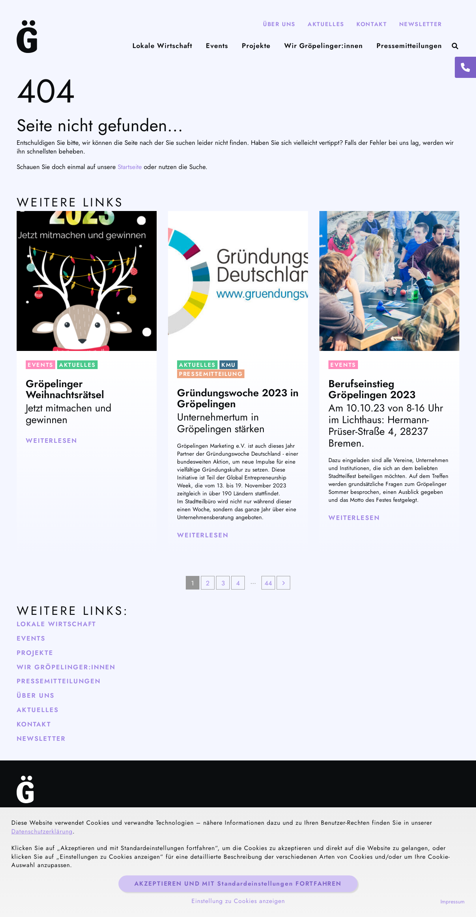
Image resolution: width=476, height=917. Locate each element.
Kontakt (371, 24)
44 (268, 583)
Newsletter (420, 24)
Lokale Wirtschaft (162, 46)
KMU (228, 365)
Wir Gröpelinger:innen (323, 46)
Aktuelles (326, 24)
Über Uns (279, 24)
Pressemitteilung (211, 374)
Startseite (130, 166)
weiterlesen (51, 440)
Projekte (256, 46)
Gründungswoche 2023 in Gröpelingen (238, 398)
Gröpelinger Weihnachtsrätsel (65, 389)
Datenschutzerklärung (42, 831)
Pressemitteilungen (409, 46)
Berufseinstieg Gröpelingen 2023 (371, 389)
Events (217, 46)
